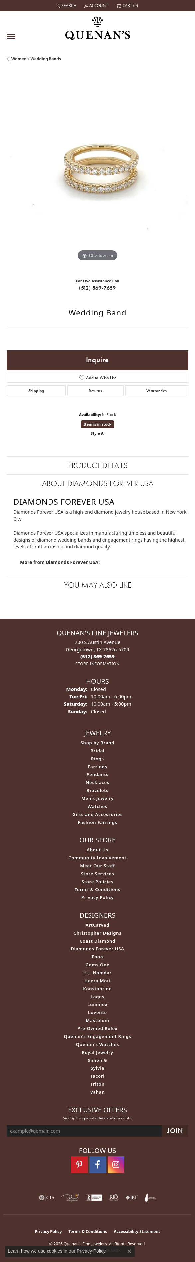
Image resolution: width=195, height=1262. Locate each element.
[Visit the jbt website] (131, 1198)
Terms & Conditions (98, 889)
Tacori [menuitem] (97, 1076)
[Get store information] (97, 664)
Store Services (97, 874)
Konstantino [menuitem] (97, 989)
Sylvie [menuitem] (97, 1068)
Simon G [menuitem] (97, 1060)
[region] (97, 172)
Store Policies (98, 882)
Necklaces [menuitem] (97, 782)
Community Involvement (97, 858)
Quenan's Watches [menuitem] (97, 1044)
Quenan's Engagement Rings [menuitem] (97, 1036)
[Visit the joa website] (150, 1198)
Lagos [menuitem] (97, 997)
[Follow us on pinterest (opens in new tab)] (79, 1164)
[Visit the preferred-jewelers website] (70, 1198)
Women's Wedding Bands (36, 59)
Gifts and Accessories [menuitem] (97, 814)
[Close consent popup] (129, 1251)
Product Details (97, 465)
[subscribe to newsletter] (175, 1131)
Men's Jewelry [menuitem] (97, 798)
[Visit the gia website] (47, 1198)
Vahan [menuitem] (97, 1092)
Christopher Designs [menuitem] (98, 933)
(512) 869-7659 (97, 287)
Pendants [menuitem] (97, 774)
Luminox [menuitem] (97, 1004)
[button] (67, 5)
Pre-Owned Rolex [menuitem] (97, 1028)
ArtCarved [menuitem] (97, 925)
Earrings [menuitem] (97, 767)
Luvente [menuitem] (97, 1012)
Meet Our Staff (97, 866)
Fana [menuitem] (97, 957)
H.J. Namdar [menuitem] (97, 973)
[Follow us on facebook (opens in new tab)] (97, 1164)
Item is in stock (98, 424)
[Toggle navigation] (11, 37)
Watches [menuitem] (97, 806)
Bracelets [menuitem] (98, 790)
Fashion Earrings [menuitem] (97, 822)
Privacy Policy (97, 897)
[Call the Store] (97, 656)
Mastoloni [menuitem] (97, 1020)
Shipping (36, 390)
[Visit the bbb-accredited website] (94, 1198)
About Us (97, 850)
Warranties (156, 390)
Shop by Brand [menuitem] (98, 743)
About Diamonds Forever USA (97, 483)
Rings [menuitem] (97, 759)
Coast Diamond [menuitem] (97, 941)
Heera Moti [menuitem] (97, 981)
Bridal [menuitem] (97, 751)
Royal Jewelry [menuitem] (97, 1052)
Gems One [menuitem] (98, 965)
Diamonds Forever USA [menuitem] (97, 949)
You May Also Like (97, 585)
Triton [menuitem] (97, 1084)
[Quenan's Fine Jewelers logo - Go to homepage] (97, 25)
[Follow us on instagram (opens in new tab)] (116, 1164)
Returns (95, 390)
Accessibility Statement (137, 1231)
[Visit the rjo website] (114, 1198)
